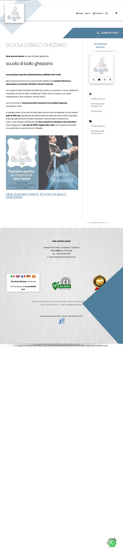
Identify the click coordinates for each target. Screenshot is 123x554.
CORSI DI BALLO (98, 98)
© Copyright (19, 346)
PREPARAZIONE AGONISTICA (97, 105)
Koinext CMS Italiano (70, 316)
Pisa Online (81, 346)
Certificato (23, 281)
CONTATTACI (107, 33)
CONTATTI (98, 13)
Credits (49, 346)
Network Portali (102, 346)
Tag (44, 346)
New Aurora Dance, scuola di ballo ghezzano (36, 196)
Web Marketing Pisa (60, 346)
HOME (79, 13)
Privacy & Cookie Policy (33, 346)
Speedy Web (55, 316)
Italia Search (91, 346)
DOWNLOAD (96, 111)
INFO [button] (88, 13)
